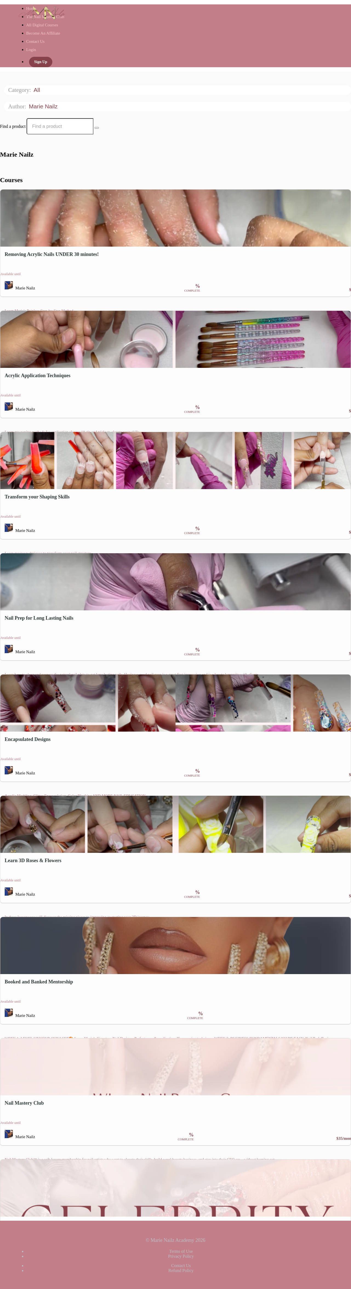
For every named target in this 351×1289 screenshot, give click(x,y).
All (38, 90)
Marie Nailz (44, 106)
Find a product (12, 126)
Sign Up (40, 62)
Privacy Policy (181, 1256)
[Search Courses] (97, 128)
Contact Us (35, 41)
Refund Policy (181, 1270)
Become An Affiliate (43, 33)
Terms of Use (181, 1251)
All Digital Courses (42, 25)
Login (31, 49)
